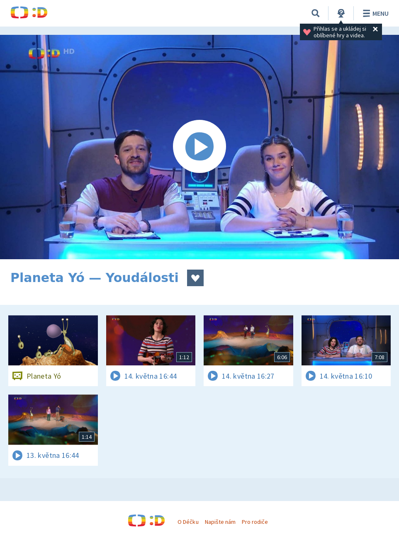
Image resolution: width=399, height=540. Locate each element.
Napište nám (220, 521)
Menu (374, 13)
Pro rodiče (255, 521)
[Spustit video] (199, 147)
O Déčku (188, 521)
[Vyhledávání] (315, 13)
